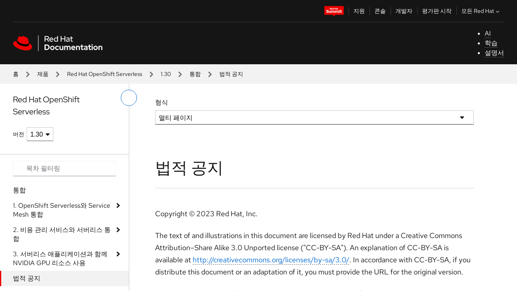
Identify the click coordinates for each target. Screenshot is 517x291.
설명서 (494, 52)
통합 (195, 74)
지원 (359, 11)
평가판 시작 (437, 11)
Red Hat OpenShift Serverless (104, 74)
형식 (161, 102)
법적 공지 (26, 278)
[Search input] (64, 168)
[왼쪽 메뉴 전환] (129, 98)
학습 (491, 43)
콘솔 (380, 11)
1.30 (166, 74)
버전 (18, 134)
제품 (42, 74)
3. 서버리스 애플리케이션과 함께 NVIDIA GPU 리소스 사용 (60, 258)
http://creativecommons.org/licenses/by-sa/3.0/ (271, 259)
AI (488, 33)
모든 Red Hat (481, 11)
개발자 (403, 11)
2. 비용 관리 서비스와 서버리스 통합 (62, 234)
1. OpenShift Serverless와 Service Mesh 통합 (61, 210)
